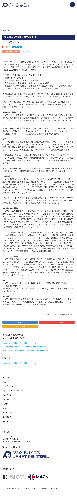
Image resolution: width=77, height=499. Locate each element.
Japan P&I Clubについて (12, 390)
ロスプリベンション (10, 386)
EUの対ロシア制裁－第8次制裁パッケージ (19, 343)
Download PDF (11, 52)
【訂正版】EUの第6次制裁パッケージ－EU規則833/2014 (25, 350)
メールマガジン (8, 412)
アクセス (5, 404)
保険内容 (6, 377)
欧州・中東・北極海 (56, 322)
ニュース (5, 382)
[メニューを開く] (72, 4)
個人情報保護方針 (30, 489)
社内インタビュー (9, 395)
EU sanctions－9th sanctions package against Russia (23, 347)
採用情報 (6, 399)
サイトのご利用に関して (11, 489)
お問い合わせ (7, 421)
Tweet (18, 47)
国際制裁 (20, 322)
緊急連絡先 (6, 417)
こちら (34, 64)
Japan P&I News (20, 326)
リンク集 (6, 408)
